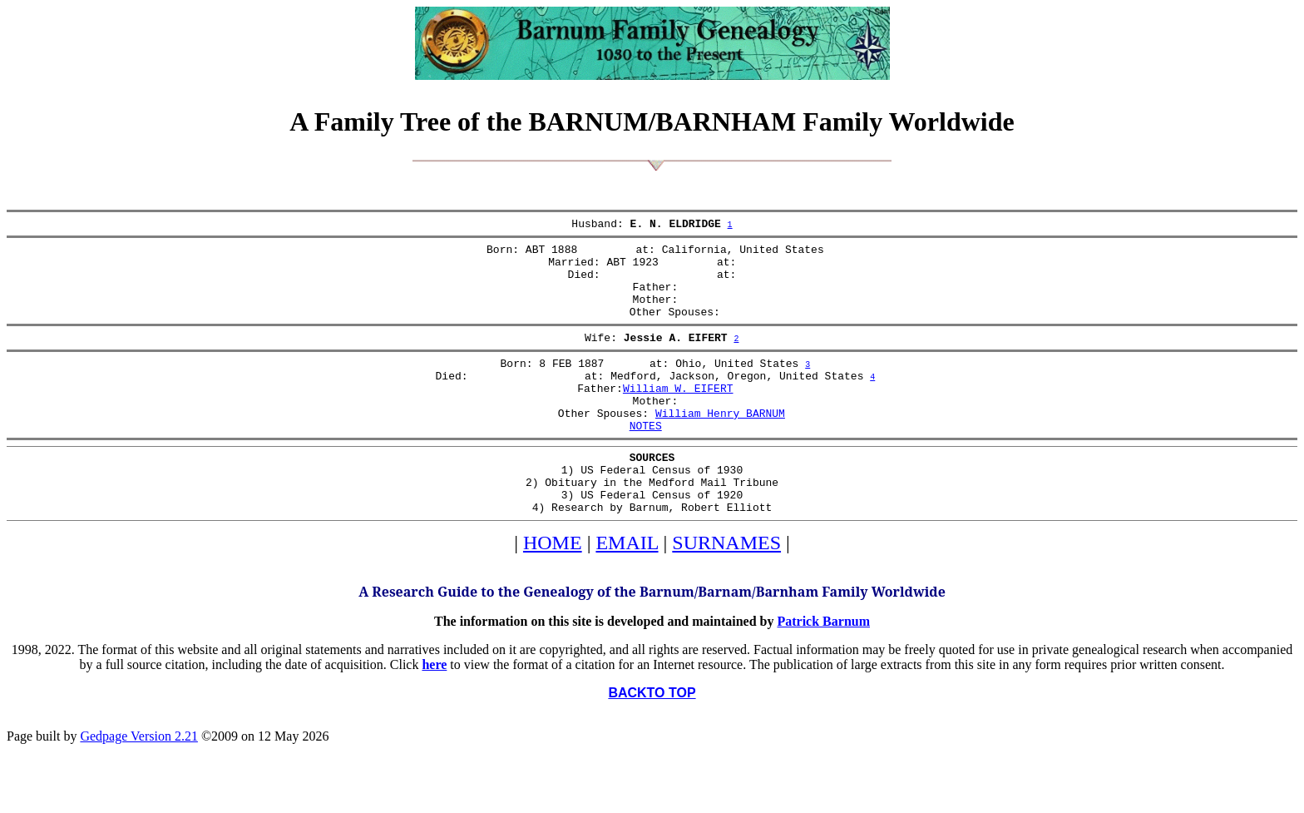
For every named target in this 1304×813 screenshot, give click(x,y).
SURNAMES (726, 590)
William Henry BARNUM (720, 445)
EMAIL (626, 590)
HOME (552, 590)
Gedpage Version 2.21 (138, 783)
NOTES (646, 460)
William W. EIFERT (678, 415)
